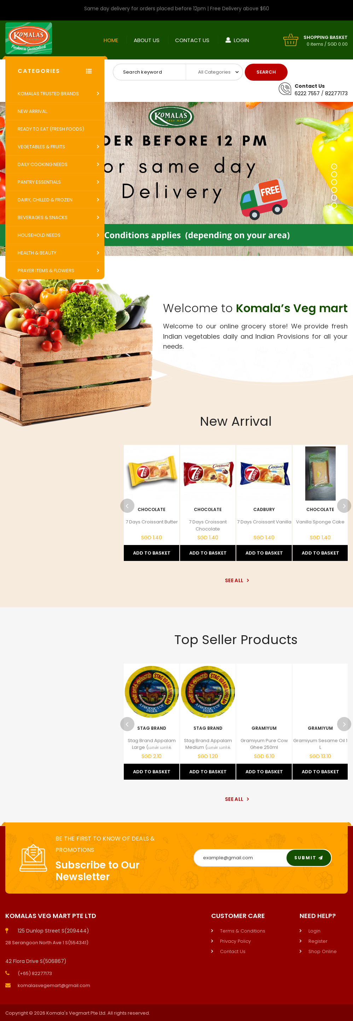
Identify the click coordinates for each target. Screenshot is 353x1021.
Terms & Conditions (242, 931)
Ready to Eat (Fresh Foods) (51, 129)
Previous (127, 506)
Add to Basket (151, 553)
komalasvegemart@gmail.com (54, 985)
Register (318, 941)
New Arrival (32, 111)
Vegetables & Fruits (41, 146)
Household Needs (39, 235)
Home (111, 40)
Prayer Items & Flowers (46, 270)
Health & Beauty (37, 252)
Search (266, 72)
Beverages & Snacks (43, 217)
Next (344, 506)
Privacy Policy (235, 941)
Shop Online (322, 951)
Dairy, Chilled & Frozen (45, 199)
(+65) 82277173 (35, 973)
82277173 (336, 93)
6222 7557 (307, 93)
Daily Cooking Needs (43, 164)
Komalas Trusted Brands (48, 93)
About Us (147, 40)
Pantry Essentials (39, 182)
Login (241, 40)
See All (236, 580)
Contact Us (192, 40)
